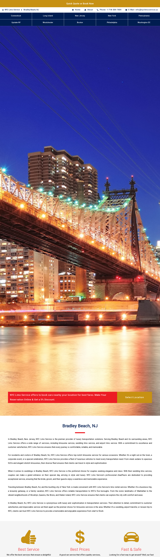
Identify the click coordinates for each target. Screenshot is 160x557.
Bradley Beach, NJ (31, 10)
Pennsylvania (144, 16)
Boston (80, 22)
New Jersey (80, 16)
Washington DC (144, 22)
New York (112, 16)
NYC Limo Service (12, 10)
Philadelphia (112, 22)
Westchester (48, 22)
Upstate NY (16, 22)
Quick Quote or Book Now (80, 3)
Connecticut (16, 16)
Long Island (48, 16)
